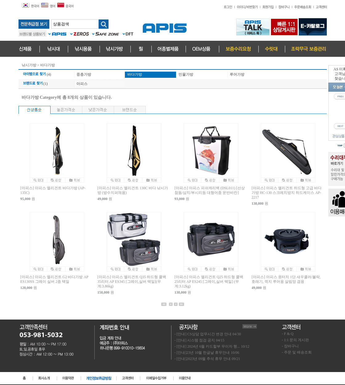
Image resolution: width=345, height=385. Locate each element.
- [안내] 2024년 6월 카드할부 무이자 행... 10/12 (212, 346)
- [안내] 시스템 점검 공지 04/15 (199, 340)
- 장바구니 (290, 346)
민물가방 (186, 74)
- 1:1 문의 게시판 (295, 340)
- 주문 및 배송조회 (297, 352)
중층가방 (83, 74)
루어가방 (237, 74)
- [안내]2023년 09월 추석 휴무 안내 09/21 (207, 359)
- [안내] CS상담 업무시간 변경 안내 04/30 (208, 334)
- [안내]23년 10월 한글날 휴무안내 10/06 (207, 352)
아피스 (82, 84)
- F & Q (288, 334)
